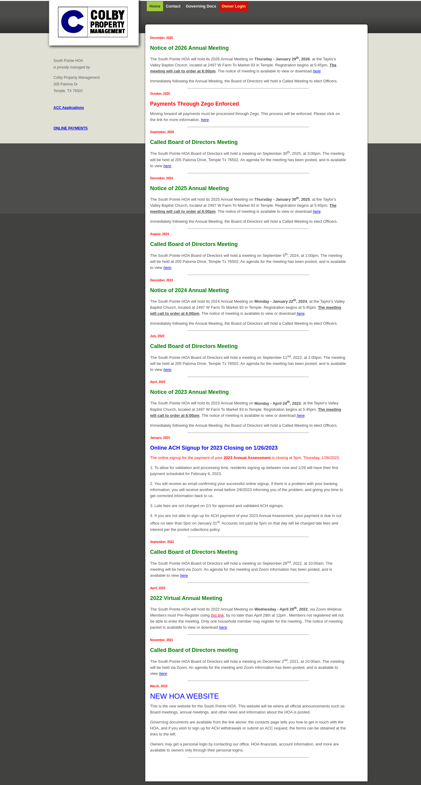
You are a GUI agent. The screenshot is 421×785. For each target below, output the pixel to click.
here (317, 71)
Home (154, 6)
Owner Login (234, 6)
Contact (173, 6)
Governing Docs (201, 6)
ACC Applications (68, 108)
